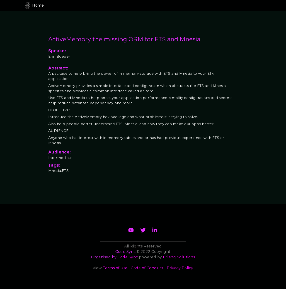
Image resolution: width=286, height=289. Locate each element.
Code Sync (128, 257)
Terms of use (115, 268)
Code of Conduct (147, 268)
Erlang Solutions (179, 257)
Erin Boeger (59, 56)
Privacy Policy (180, 268)
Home (38, 5)
